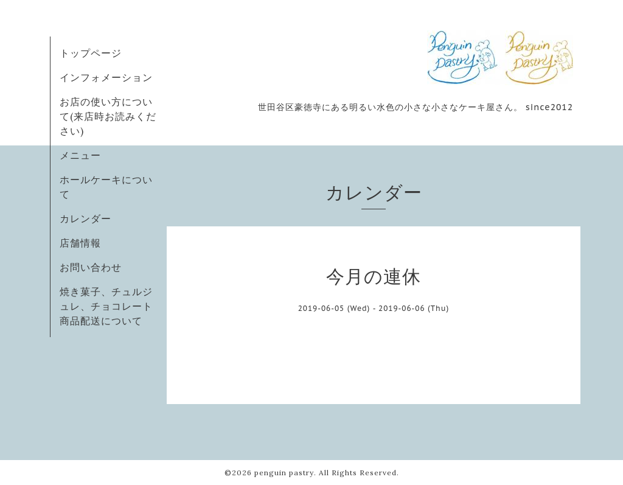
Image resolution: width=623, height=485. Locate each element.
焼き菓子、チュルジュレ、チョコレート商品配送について (106, 306)
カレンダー (85, 218)
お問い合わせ (91, 267)
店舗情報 (80, 243)
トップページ (91, 53)
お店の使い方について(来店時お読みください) (108, 116)
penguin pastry (284, 472)
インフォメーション (106, 77)
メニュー (80, 155)
